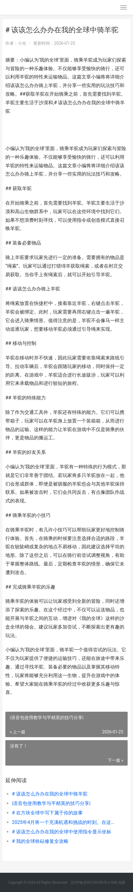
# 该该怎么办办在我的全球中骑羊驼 (49, 794)
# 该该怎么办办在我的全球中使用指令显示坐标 (61, 832)
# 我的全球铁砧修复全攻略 (40, 841)
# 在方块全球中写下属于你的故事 (47, 813)
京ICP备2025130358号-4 (90, 882)
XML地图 (118, 882)
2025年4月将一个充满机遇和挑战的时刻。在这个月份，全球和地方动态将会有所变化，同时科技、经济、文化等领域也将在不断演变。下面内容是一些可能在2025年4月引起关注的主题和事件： (64, 822)
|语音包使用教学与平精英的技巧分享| (51, 803)
